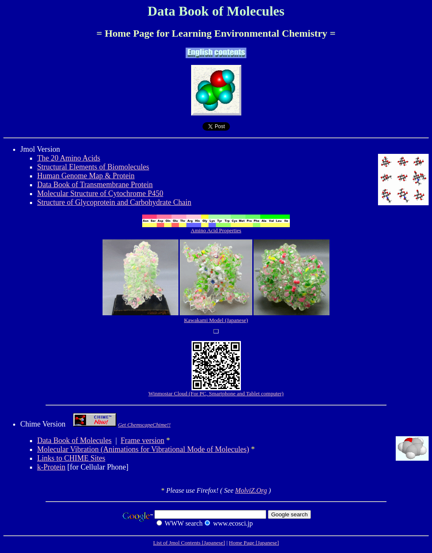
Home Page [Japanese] (254, 543)
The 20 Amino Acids (68, 158)
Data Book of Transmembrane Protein (95, 184)
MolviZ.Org (251, 490)
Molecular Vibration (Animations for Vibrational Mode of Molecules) (143, 449)
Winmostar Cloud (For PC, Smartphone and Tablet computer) (216, 391)
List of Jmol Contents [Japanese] (189, 543)
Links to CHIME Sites (71, 458)
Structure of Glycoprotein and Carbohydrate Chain (114, 202)
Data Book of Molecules (74, 440)
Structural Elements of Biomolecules (93, 167)
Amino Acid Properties (216, 228)
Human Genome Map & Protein (86, 176)
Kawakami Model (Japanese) (216, 320)
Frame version (142, 440)
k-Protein (51, 467)
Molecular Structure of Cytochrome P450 (100, 193)
